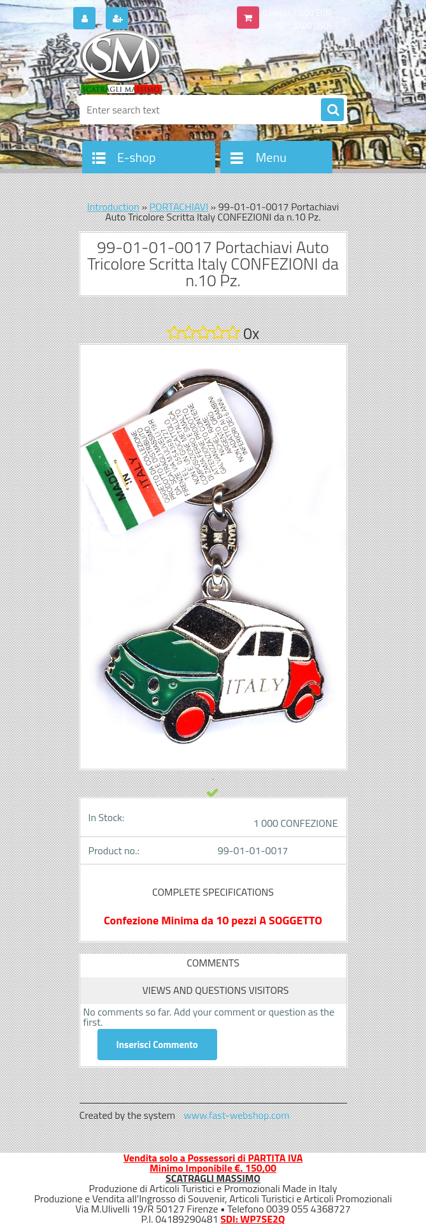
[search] (332, 110)
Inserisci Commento (157, 1044)
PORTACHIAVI (179, 206)
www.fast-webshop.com (237, 1115)
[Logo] (167, 62)
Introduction (113, 206)
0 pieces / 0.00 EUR (297, 12)
